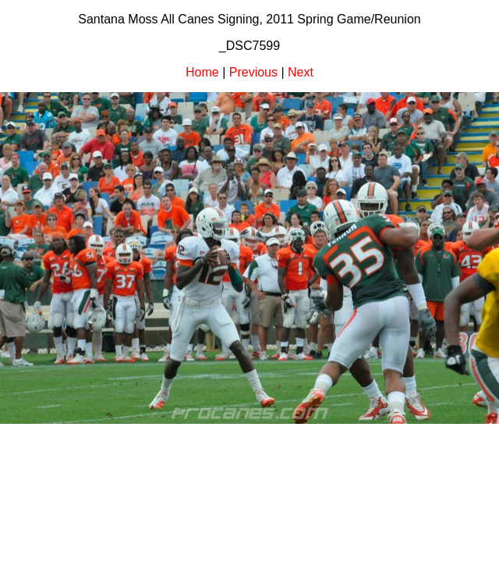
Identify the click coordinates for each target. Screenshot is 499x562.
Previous (253, 72)
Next (300, 72)
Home (202, 72)
